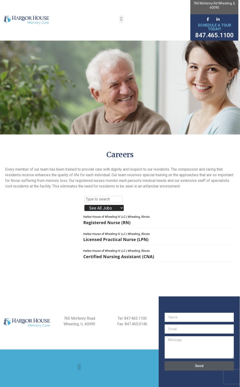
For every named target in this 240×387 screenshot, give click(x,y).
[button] (121, 19)
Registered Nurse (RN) (106, 222)
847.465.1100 (214, 35)
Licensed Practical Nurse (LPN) (115, 239)
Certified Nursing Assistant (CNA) (118, 256)
